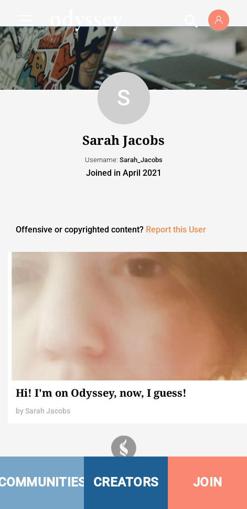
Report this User (176, 230)
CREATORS (125, 482)
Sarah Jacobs (47, 411)
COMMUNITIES (42, 482)
